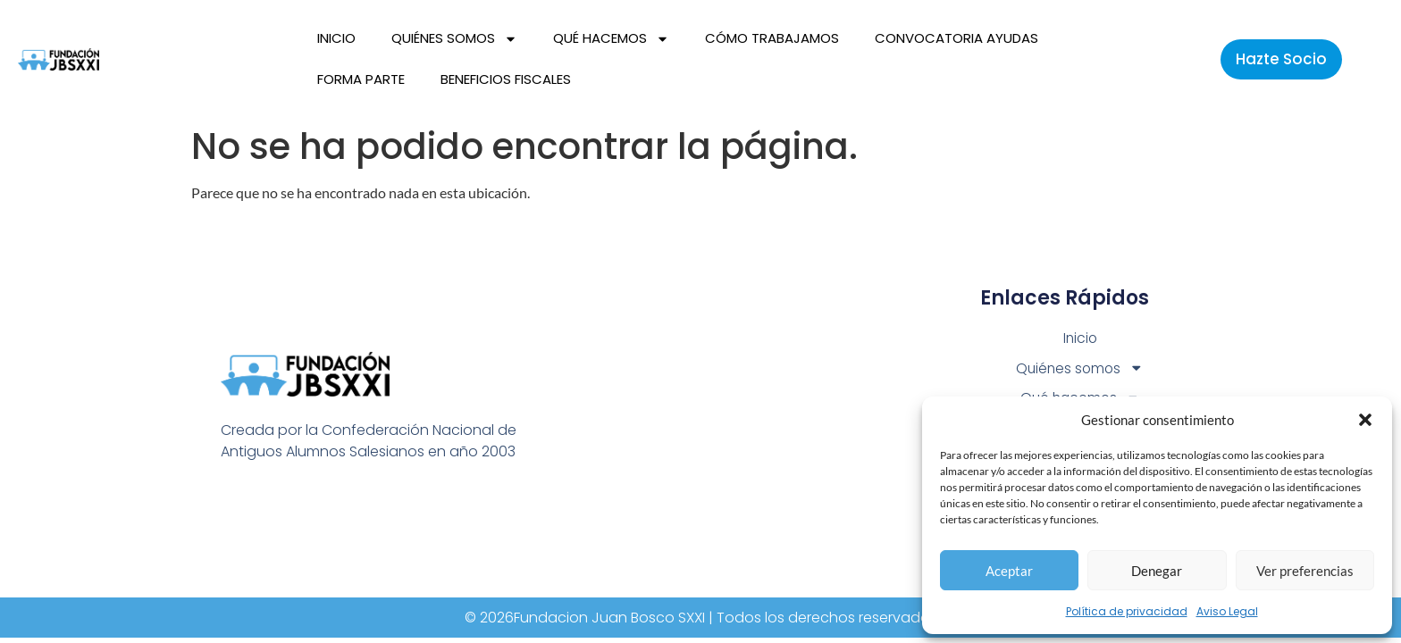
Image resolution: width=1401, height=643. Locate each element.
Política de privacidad (1126, 611)
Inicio (336, 38)
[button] (1365, 420)
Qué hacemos (611, 38)
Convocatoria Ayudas (956, 38)
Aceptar (1009, 571)
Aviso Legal (1227, 611)
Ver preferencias (1305, 571)
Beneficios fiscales (505, 79)
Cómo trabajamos (772, 38)
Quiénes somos (454, 38)
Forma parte (361, 79)
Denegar (1156, 571)
